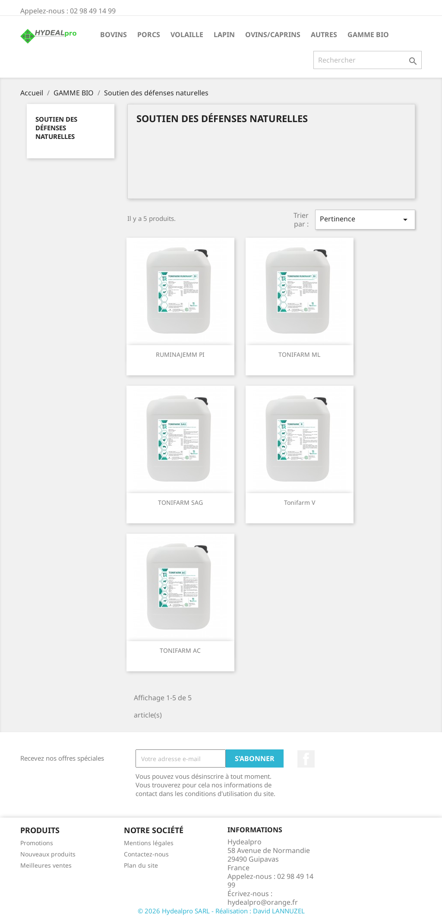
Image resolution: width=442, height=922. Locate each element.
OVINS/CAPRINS (272, 34)
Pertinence (365, 219)
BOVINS (113, 34)
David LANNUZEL (279, 910)
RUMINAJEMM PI (180, 354)
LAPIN (224, 34)
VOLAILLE (186, 34)
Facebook (306, 759)
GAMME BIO (368, 34)
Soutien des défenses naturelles (56, 128)
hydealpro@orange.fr (262, 902)
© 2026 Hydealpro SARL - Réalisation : (195, 910)
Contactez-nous (146, 854)
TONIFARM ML (299, 354)
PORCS (148, 34)
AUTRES (324, 34)
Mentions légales (149, 843)
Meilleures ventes (46, 865)
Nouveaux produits (48, 854)
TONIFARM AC (180, 650)
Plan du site (141, 865)
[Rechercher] (367, 60)
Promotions (36, 843)
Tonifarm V (299, 502)
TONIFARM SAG (180, 502)
